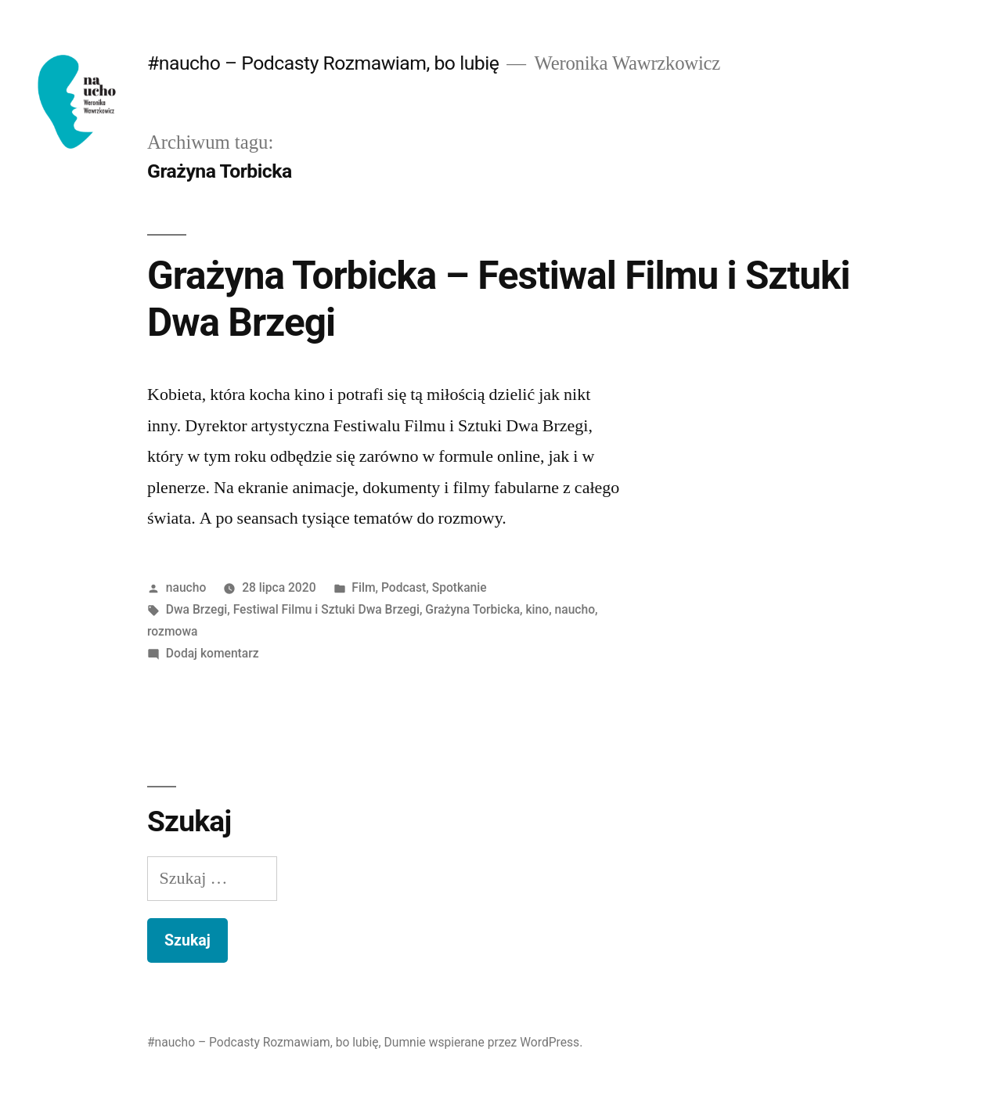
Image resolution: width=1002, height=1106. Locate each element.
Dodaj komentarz (212, 653)
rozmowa (172, 631)
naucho (186, 587)
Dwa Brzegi (196, 609)
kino (537, 609)
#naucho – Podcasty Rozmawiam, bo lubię (323, 63)
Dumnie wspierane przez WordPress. (483, 1042)
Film (363, 587)
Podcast (403, 587)
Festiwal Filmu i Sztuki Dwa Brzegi (326, 609)
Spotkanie (459, 587)
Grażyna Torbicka (472, 609)
